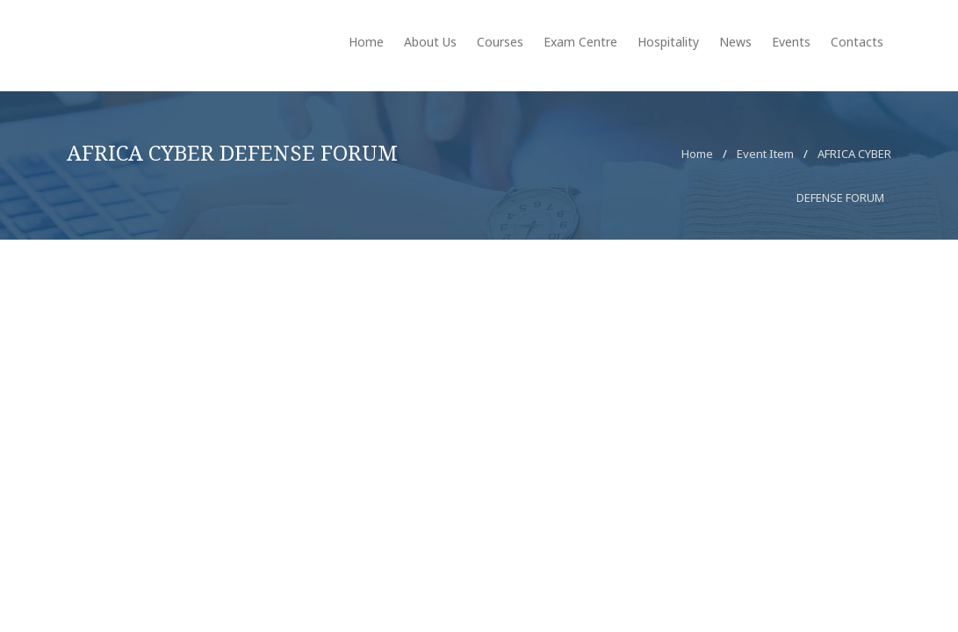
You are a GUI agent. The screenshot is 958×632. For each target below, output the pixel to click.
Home (697, 154)
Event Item (765, 154)
